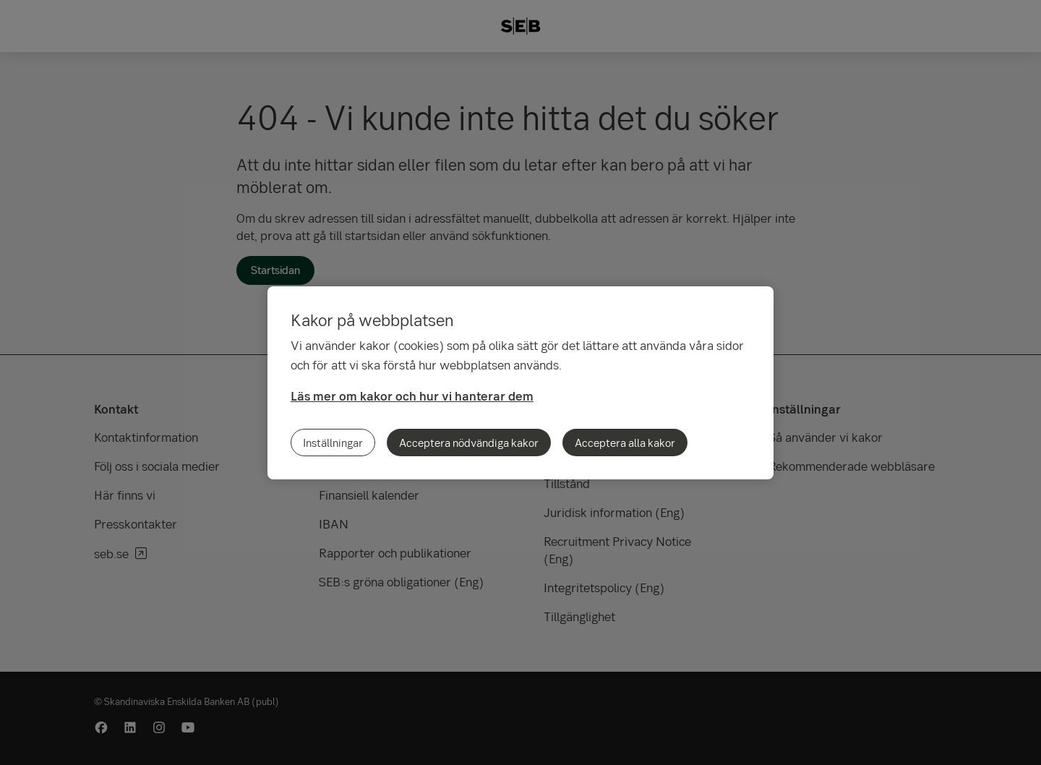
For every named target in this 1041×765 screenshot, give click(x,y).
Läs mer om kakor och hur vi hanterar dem (412, 396)
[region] (520, 382)
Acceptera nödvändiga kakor (469, 442)
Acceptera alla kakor (625, 442)
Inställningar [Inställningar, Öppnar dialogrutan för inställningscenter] (333, 442)
